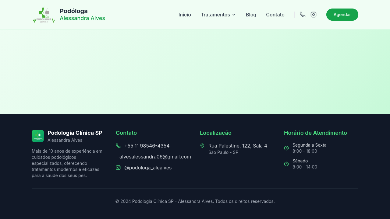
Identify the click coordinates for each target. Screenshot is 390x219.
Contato (275, 15)
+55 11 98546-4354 (147, 146)
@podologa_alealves (148, 168)
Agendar (342, 14)
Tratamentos (218, 15)
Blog (251, 15)
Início (185, 15)
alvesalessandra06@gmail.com (155, 157)
